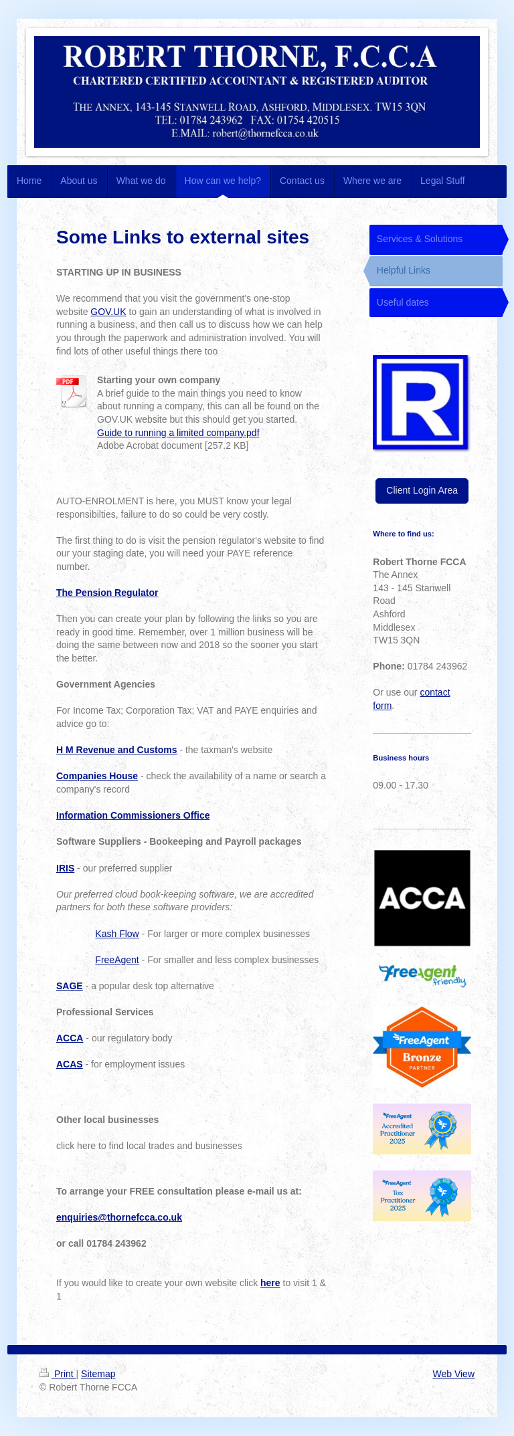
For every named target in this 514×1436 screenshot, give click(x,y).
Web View (453, 1373)
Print (57, 1373)
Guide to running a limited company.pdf (178, 432)
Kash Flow (117, 933)
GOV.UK (108, 311)
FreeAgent (117, 959)
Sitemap (98, 1373)
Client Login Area (422, 490)
